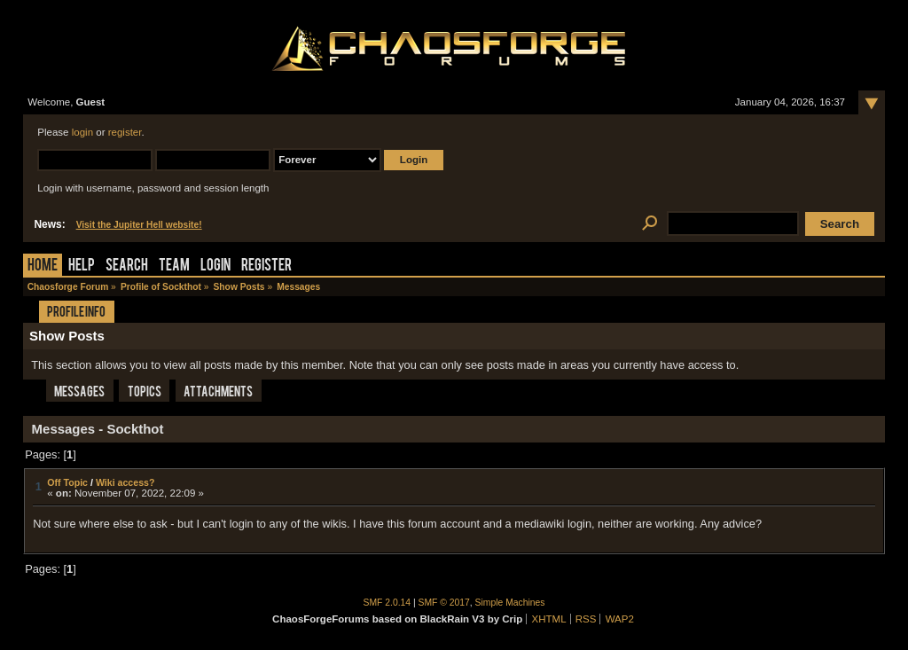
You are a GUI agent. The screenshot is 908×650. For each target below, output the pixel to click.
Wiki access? (125, 482)
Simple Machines (510, 602)
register (125, 132)
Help (81, 266)
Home (42, 266)
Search (127, 266)
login (82, 132)
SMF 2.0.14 (387, 602)
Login (215, 266)
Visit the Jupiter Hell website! (139, 225)
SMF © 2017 (444, 602)
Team (174, 266)
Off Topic (67, 482)
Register (266, 266)
